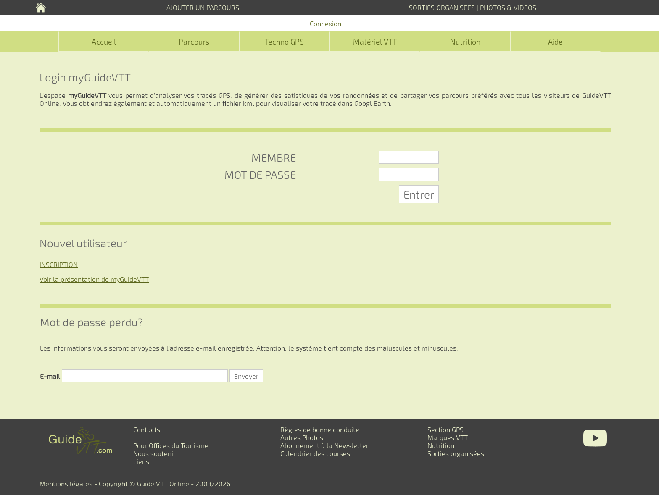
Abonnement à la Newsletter (324, 445)
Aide (555, 41)
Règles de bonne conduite (319, 429)
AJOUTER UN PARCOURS (202, 7)
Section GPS (445, 429)
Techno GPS (284, 41)
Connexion (325, 23)
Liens (141, 461)
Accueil (104, 41)
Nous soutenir (154, 453)
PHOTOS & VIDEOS (508, 7)
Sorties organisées (455, 453)
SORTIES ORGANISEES (442, 7)
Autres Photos (301, 437)
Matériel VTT (375, 41)
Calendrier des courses (315, 453)
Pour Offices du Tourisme (170, 445)
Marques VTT (447, 437)
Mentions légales (66, 483)
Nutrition (465, 41)
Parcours (194, 41)
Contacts (146, 429)
